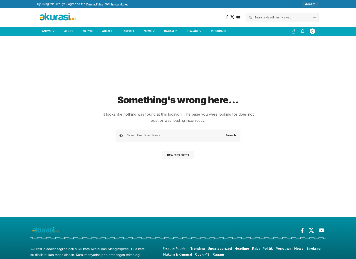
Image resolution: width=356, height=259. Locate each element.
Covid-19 (222, 255)
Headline (245, 248)
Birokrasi (171, 255)
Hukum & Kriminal (197, 255)
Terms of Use (124, 4)
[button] (310, 4)
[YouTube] (238, 17)
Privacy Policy (96, 4)
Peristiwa (289, 248)
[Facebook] (227, 17)
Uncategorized (222, 248)
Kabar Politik (267, 248)
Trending (198, 248)
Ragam (239, 255)
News (305, 248)
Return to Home (178, 156)
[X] (232, 17)
